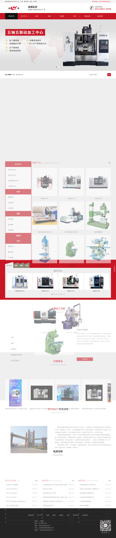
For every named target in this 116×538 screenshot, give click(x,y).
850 (14, 74)
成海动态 (87, 16)
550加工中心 (45, 282)
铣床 (49, 16)
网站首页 (11, 16)
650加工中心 (70, 282)
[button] (56, 67)
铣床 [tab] (21, 265)
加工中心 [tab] (9, 265)
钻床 (36, 16)
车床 (74, 16)
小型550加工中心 (19, 282)
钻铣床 (62, 16)
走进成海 (100, 16)
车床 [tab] (26, 265)
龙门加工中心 (19, 74)
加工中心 (24, 16)
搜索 (109, 74)
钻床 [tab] (16, 265)
